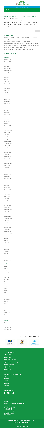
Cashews (7, 378)
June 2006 (6, 238)
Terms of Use (16, 422)
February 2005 (7, 260)
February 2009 (7, 205)
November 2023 (7, 86)
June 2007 (6, 222)
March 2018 (7, 172)
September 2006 (8, 233)
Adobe (5, 266)
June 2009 (6, 200)
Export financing (8, 367)
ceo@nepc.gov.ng (8, 412)
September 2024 (8, 70)
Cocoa (6, 380)
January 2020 (7, 139)
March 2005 (7, 258)
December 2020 (7, 125)
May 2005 (6, 253)
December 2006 (7, 231)
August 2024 (7, 72)
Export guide (8, 354)
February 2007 (7, 227)
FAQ (33, 420)
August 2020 (7, 132)
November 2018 (7, 158)
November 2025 (7, 61)
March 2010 (7, 187)
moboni (7, 18)
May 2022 (6, 110)
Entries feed (7, 325)
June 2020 (6, 136)
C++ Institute (7, 272)
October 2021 (7, 114)
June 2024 (6, 77)
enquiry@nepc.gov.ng (9, 413)
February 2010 (7, 189)
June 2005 (6, 251)
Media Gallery (7, 299)
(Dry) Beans (8, 376)
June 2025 (6, 64)
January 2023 (7, 99)
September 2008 (8, 209)
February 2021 (7, 123)
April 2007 (6, 225)
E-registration (8, 357)
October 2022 (7, 103)
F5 (5, 281)
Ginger (6, 381)
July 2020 (6, 134)
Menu (8, 9)
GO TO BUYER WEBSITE (22, 7)
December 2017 (7, 176)
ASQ (5, 270)
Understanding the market (11, 359)
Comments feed (7, 327)
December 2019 (7, 141)
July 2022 (6, 108)
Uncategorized (7, 316)
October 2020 (7, 127)
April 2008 (6, 214)
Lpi (5, 297)
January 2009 (7, 207)
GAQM (5, 286)
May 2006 (6, 240)
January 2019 (7, 154)
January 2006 (7, 244)
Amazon (6, 268)
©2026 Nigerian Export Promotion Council (19, 420)
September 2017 (8, 178)
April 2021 (6, 119)
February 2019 (7, 152)
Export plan (7, 361)
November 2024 (7, 68)
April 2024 (6, 81)
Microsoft (6, 301)
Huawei (16, 18)
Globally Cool (25, 426)
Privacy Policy (25, 422)
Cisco (5, 275)
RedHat (6, 310)
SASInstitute (7, 312)
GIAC (5, 288)
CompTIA (6, 277)
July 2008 (6, 211)
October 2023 (7, 88)
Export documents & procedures (12, 362)
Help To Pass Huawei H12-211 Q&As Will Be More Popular (20, 16)
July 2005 (6, 249)
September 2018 (8, 163)
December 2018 (7, 156)
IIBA (5, 292)
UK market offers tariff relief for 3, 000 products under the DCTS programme (21, 43)
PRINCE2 (6, 308)
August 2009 (7, 196)
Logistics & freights (9, 364)
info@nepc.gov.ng (8, 414)
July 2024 (6, 75)
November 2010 (7, 180)
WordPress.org (7, 329)
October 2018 (7, 161)
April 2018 (6, 169)
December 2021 (7, 112)
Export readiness (9, 355)
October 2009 (7, 194)
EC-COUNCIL (7, 279)
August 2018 (7, 165)
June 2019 (6, 147)
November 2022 (7, 101)
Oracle (5, 303)
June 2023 (6, 92)
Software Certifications (9, 314)
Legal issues (8, 369)
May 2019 (6, 150)
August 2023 (7, 90)
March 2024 (7, 83)
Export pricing (8, 366)
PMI (5, 305)
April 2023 (6, 97)
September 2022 (8, 105)
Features (6, 283)
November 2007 (7, 216)
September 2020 (8, 130)
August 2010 (7, 183)
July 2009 (6, 198)
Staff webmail (8, 397)
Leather (7, 383)
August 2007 (7, 220)
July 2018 (6, 167)
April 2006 (6, 242)
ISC (5, 294)
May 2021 (6, 116)
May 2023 (6, 94)
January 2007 (7, 229)
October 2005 (7, 247)
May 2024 (6, 79)
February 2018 (7, 174)
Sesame (7, 385)
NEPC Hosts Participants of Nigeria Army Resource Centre (17, 41)
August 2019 (7, 145)
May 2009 (6, 203)
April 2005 (6, 255)
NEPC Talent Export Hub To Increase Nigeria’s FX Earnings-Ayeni (18, 49)
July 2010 (6, 185)
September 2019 (8, 143)
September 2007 (8, 218)
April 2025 (6, 66)
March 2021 (7, 121)
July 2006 (6, 236)
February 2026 (7, 59)
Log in (5, 322)
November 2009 (7, 191)
